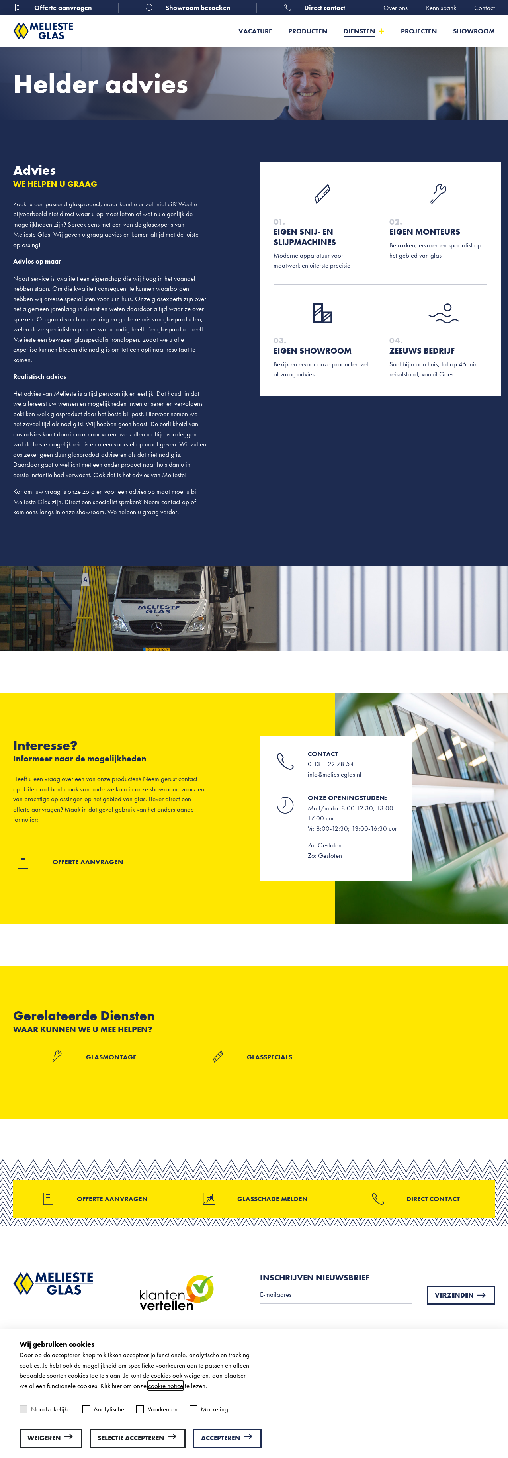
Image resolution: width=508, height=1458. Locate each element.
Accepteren (227, 1437)
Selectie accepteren (138, 1437)
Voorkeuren (157, 1409)
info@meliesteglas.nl (334, 774)
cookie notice (165, 1385)
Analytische (103, 1409)
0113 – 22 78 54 (331, 763)
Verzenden (461, 1295)
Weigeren (50, 1437)
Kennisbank (441, 7)
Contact (484, 7)
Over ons (395, 7)
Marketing (209, 1409)
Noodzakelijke (45, 1409)
